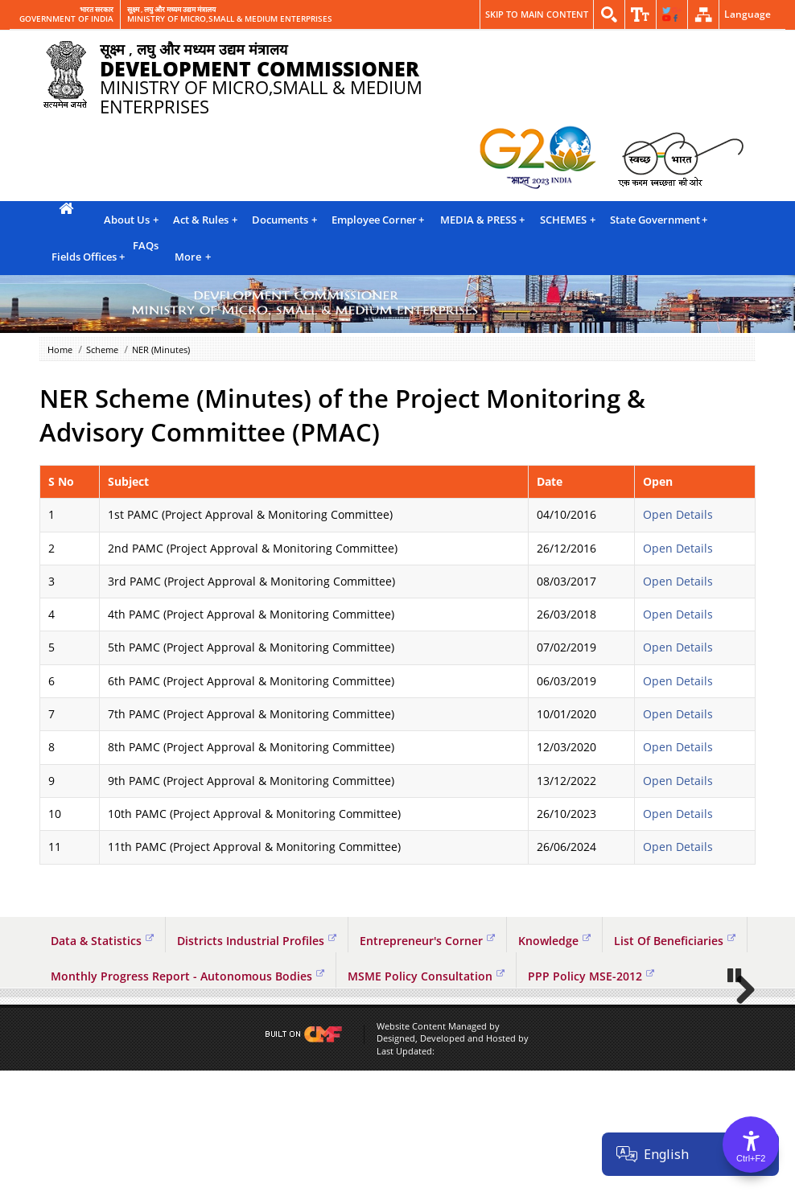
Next (739, 1050)
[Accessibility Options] (751, 1144)
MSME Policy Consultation (426, 976)
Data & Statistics (102, 940)
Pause (735, 1095)
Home (59, 349)
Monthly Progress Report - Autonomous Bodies (187, 976)
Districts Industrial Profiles (256, 940)
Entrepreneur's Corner (427, 940)
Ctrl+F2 (750, 1158)
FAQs (146, 245)
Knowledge (554, 940)
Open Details (678, 514)
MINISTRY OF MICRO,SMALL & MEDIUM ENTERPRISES (229, 19)
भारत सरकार (96, 9)
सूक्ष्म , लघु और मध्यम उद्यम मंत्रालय (171, 9)
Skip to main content (536, 14)
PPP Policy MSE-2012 (591, 976)
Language (747, 14)
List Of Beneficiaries (674, 940)
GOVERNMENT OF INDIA (66, 19)
